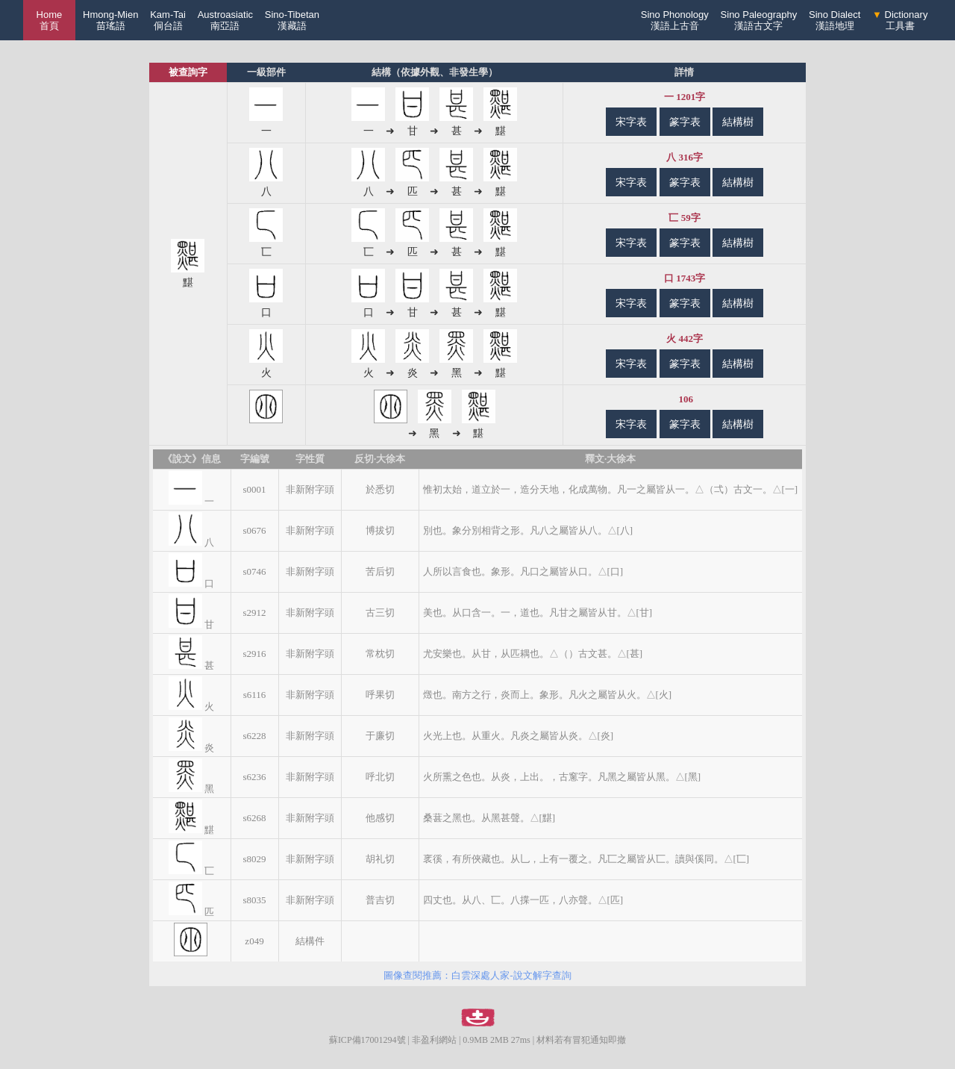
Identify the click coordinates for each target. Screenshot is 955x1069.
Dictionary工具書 (899, 20)
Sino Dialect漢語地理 (834, 20)
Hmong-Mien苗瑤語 (110, 20)
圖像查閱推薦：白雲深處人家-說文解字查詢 (477, 975)
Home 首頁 (50, 20)
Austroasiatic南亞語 (225, 20)
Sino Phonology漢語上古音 (675, 20)
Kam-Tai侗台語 (168, 20)
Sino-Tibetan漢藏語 (292, 20)
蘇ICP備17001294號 (367, 1040)
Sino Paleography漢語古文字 (759, 20)
